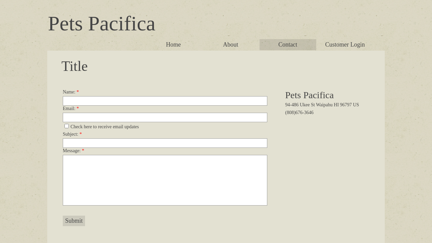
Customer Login (345, 44)
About (230, 44)
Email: (71, 108)
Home (173, 44)
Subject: (72, 134)
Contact (287, 44)
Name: (71, 91)
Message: (73, 150)
